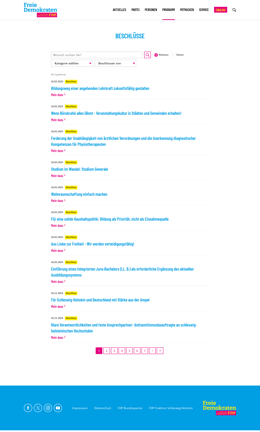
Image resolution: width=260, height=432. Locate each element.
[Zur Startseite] (219, 408)
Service (204, 10)
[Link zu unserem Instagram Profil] (48, 408)
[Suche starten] (147, 55)
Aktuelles (119, 10)
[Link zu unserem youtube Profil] (58, 408)
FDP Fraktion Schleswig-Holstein (171, 408)
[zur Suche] (234, 10)
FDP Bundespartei (130, 408)
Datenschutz (102, 408)
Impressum (80, 408)
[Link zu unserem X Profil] (38, 408)
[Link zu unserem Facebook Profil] (28, 408)
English (221, 10)
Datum (180, 54)
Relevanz (163, 54)
